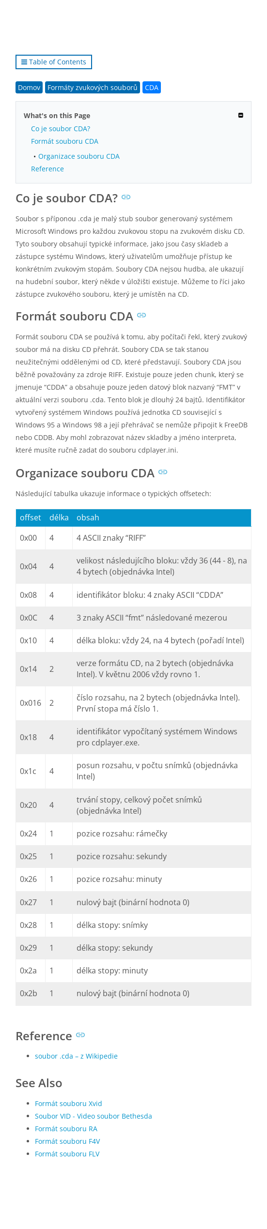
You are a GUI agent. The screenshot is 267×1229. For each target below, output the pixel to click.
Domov (29, 87)
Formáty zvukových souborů (92, 87)
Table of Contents (53, 61)
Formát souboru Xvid (68, 1103)
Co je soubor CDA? (60, 128)
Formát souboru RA (66, 1128)
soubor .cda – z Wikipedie (76, 1056)
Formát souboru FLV (67, 1153)
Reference (47, 168)
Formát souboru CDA (64, 141)
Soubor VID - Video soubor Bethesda (93, 1116)
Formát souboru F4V (67, 1141)
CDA (151, 87)
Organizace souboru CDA (79, 156)
